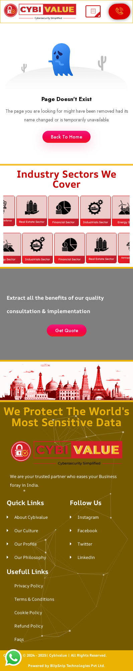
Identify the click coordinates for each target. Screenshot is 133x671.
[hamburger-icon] (93, 11)
